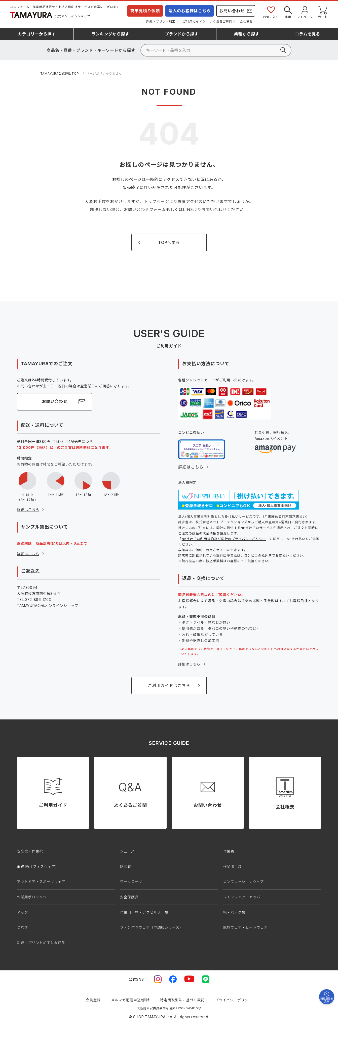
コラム (307, 34)
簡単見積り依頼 (145, 10)
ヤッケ (22, 912)
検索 (288, 12)
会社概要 (246, 21)
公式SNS (136, 979)
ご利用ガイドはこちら (169, 685)
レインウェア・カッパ (241, 897)
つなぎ (22, 927)
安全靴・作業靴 (30, 851)
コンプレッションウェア (243, 881)
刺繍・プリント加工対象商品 (41, 943)
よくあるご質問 (221, 21)
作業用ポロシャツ (32, 897)
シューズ (127, 851)
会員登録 (93, 1000)
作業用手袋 (232, 866)
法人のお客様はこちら (189, 10)
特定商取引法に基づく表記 (182, 1000)
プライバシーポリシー (233, 1000)
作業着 (228, 851)
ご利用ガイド (192, 21)
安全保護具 (129, 897)
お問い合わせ (232, 10)
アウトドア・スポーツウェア (41, 881)
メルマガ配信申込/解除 (130, 1000)
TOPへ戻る (169, 242)
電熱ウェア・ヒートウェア (245, 927)
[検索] (215, 50)
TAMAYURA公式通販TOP (59, 73)
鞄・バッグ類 (234, 912)
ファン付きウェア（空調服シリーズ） (151, 927)
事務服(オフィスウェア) (37, 866)
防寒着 (125, 866)
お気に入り (271, 12)
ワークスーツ (131, 881)
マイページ (305, 12)
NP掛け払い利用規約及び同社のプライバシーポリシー (224, 539)
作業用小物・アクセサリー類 (144, 912)
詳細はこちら (28, 509)
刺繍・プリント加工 (160, 21)
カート (323, 12)
